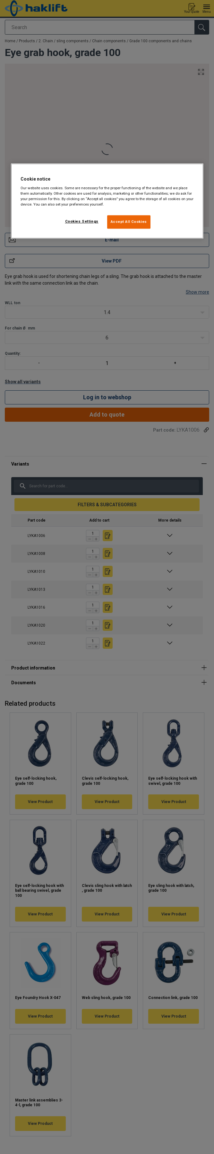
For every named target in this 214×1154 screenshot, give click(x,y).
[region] (107, 201)
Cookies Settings (81, 221)
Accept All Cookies (129, 222)
